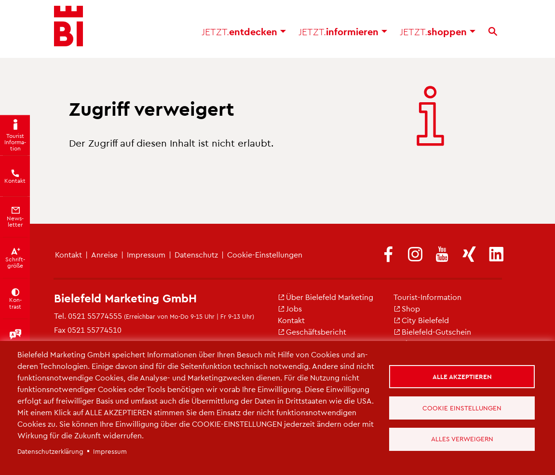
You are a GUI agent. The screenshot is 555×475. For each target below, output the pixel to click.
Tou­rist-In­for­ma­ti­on (427, 296)
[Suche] (493, 34)
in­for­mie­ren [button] (342, 34)
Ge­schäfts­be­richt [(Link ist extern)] (312, 331)
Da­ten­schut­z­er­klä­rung (50, 451)
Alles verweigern (462, 439)
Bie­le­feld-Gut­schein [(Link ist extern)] (432, 331)
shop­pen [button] (437, 34)
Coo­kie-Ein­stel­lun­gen (264, 254)
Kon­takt (68, 254)
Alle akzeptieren (462, 376)
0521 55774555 (95, 315)
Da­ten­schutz (196, 254)
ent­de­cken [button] (244, 34)
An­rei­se (104, 254)
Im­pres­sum (146, 254)
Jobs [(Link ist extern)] (290, 308)
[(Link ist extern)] (388, 254)
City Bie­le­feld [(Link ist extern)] (421, 320)
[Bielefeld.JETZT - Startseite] (68, 29)
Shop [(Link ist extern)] (406, 308)
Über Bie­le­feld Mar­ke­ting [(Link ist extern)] (325, 296)
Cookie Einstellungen (462, 408)
